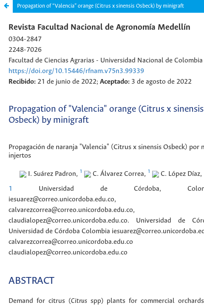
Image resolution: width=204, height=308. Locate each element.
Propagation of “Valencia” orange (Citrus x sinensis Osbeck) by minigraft (100, 6)
